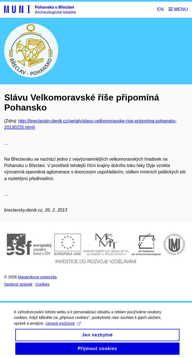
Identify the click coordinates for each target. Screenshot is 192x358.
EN (160, 9)
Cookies (42, 284)
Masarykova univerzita (37, 277)
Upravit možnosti (63, 326)
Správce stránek (18, 284)
